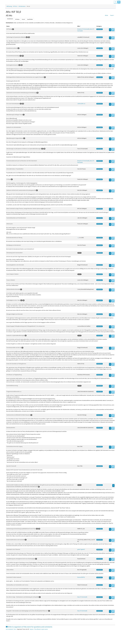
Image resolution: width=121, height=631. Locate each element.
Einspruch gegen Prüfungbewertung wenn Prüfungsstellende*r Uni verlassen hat (25, 326)
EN (118, 2)
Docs (15, 629)
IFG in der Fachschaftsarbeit (13, 103)
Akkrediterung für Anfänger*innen (14, 114)
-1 (77, 237)
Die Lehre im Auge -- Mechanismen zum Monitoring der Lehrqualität (22, 597)
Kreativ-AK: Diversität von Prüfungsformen (16, 363)
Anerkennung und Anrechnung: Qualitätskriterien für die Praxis (21, 528)
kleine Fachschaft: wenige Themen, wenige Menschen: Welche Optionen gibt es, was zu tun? (28, 208)
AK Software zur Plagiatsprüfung (14, 374)
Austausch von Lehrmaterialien (13, 127)
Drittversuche (9, 223)
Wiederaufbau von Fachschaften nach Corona (17, 585)
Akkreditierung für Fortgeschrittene (14, 138)
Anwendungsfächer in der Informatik (15, 265)
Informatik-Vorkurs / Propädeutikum (14, 169)
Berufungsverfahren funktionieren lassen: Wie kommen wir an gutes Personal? (25, 77)
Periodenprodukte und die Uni (13, 347)
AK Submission (22, 6)
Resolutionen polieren (11, 48)
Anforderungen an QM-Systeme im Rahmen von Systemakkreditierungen (23, 148)
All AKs (106, 15)
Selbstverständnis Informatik (13, 289)
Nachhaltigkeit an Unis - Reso (13, 300)
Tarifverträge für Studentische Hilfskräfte (16, 37)
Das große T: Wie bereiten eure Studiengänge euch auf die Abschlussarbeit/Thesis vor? (27, 611)
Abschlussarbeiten (10, 427)
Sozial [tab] (23, 19)
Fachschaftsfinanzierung (12, 385)
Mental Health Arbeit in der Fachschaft (15, 539)
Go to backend (9, 629)
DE (115, 2)
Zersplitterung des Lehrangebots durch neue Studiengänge (20, 558)
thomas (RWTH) (81, 577)
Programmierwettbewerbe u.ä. (13, 391)
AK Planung (9, 29)
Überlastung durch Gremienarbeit (14, 252)
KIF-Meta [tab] (17, 19)
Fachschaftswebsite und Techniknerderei (16, 218)
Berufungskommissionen (12, 65)
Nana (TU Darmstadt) (82, 597)
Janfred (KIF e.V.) (81, 103)
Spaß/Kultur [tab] (30, 19)
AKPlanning (9, 6)
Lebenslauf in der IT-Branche (13, 549)
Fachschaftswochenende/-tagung (14, 446)
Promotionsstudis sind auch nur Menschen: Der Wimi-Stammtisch (21, 160)
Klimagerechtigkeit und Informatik (14, 314)
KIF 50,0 (15, 6)
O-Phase (8, 179)
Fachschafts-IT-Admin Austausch (13, 577)
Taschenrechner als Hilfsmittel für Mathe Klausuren (18, 415)
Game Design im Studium (12, 274)
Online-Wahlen (10, 569)
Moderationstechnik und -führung (14, 237)
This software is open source (41, 629)
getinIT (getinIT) (81, 549)
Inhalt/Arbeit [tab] (10, 19)
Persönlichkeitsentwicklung (13, 55)
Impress (31, 629)
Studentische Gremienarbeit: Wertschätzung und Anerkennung (21, 92)
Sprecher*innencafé (11, 466)
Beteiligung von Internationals (13, 245)
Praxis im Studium (10, 280)
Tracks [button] (111, 15)
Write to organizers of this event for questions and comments (29, 627)
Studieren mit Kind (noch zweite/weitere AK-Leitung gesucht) (21, 190)
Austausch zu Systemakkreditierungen (15, 335)
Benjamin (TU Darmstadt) (83, 29)
